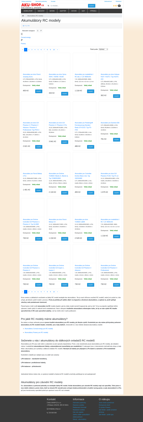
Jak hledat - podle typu (106, 414)
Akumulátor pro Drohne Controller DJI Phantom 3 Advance (83, 268)
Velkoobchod (108, 1)
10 (54, 49)
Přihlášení (118, 1)
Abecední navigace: (28, 30)
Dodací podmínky (26, 1)
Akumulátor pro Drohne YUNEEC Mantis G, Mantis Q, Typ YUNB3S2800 (58, 176)
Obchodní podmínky (41, 1)
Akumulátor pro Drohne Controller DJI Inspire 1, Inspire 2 (56, 268)
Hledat (91, 5)
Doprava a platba (78, 405)
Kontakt (53, 1)
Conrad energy (26, 37)
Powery (23, 43)
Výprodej (93, 11)
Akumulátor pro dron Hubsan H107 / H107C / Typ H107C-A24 (110, 77)
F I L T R (26, 25)
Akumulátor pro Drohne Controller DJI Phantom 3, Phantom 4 (31, 268)
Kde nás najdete (78, 412)
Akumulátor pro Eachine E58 (110, 123)
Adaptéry (63, 11)
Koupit (38, 91)
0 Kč (115, 6)
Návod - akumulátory (79, 419)
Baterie (52, 11)
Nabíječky (41, 11)
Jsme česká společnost (106, 402)
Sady (83, 11)
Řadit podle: (94, 49)
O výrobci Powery (104, 407)
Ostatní (73, 11)
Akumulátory (28, 11)
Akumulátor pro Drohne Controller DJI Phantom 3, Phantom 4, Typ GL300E (31, 222)
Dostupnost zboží (104, 405)
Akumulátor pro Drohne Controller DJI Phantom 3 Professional (109, 268)
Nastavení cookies (79, 410)
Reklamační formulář (79, 407)
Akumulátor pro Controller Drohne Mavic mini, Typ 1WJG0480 (83, 176)
